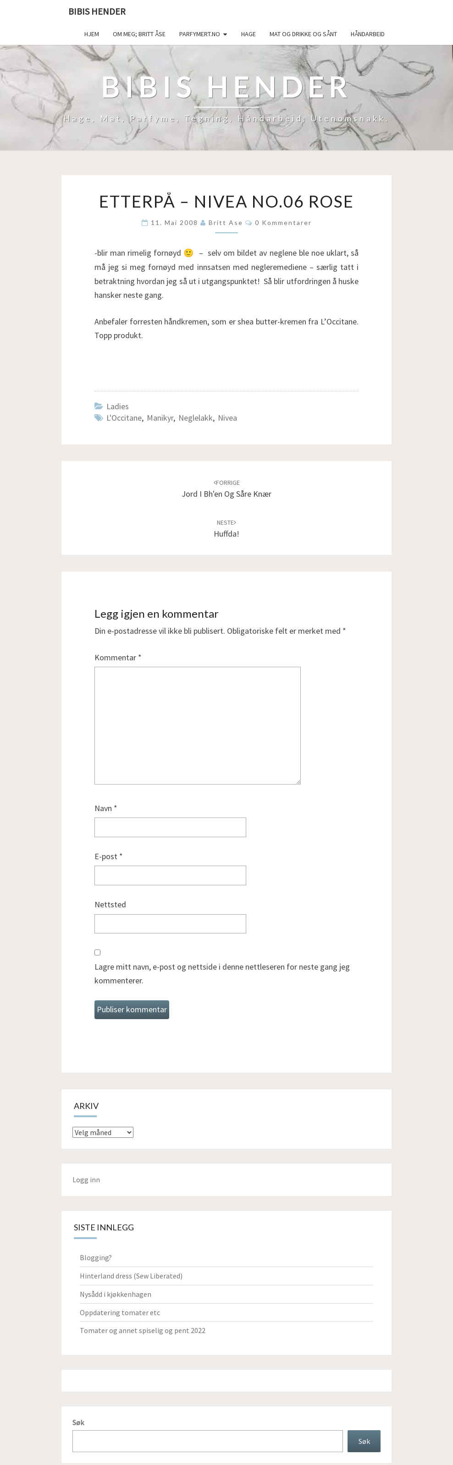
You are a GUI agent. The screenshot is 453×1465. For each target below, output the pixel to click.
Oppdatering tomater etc (120, 1312)
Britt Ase (226, 222)
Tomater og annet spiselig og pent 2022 (142, 1330)
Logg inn (86, 1179)
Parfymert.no (199, 34)
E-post (108, 856)
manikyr (160, 417)
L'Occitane (124, 417)
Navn (105, 808)
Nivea (227, 417)
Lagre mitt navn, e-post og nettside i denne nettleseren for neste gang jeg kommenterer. (222, 973)
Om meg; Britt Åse (139, 34)
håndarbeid (368, 34)
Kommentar (118, 657)
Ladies (117, 406)
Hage (248, 34)
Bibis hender (97, 11)
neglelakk (195, 417)
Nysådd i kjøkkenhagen (115, 1294)
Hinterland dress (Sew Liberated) (131, 1275)
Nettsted (110, 904)
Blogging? (96, 1257)
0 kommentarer (283, 222)
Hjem (91, 34)
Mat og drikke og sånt (303, 34)
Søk (78, 1422)
